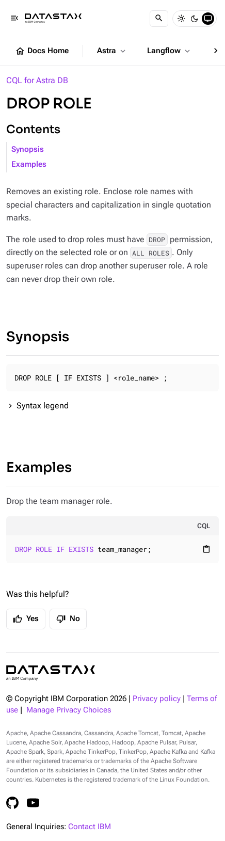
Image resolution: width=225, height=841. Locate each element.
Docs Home (42, 51)
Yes (26, 619)
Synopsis (27, 149)
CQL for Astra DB (37, 80)
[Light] (181, 18)
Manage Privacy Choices (68, 710)
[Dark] (194, 18)
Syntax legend (43, 405)
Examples (28, 164)
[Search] (159, 18)
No (68, 619)
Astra (112, 51)
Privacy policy (157, 698)
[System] (208, 18)
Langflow (169, 51)
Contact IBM (89, 826)
